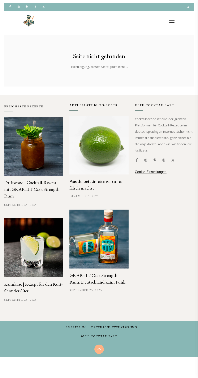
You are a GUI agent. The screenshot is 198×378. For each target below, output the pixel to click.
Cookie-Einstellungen (151, 172)
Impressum (76, 327)
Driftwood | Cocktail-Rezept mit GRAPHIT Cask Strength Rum (32, 189)
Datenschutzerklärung (114, 327)
